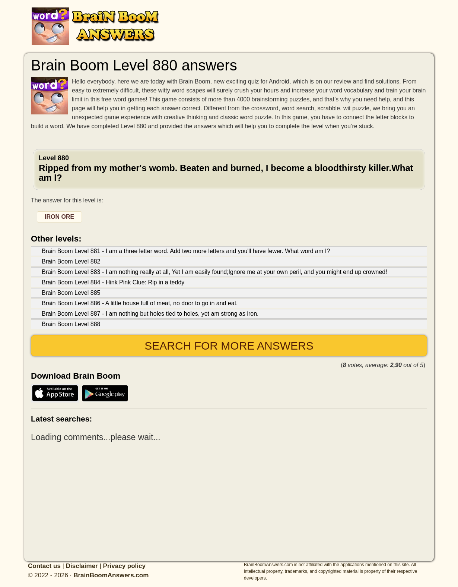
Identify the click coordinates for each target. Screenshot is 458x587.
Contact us (44, 565)
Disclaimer (82, 565)
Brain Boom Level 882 (71, 261)
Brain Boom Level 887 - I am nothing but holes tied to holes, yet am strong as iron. (150, 313)
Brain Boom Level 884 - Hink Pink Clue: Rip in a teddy (113, 282)
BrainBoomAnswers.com (111, 575)
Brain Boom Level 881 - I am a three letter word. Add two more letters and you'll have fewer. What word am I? (186, 251)
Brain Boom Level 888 (71, 324)
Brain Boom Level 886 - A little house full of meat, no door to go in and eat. (140, 303)
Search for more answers (228, 346)
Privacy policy (124, 565)
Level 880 (229, 168)
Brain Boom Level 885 (71, 293)
